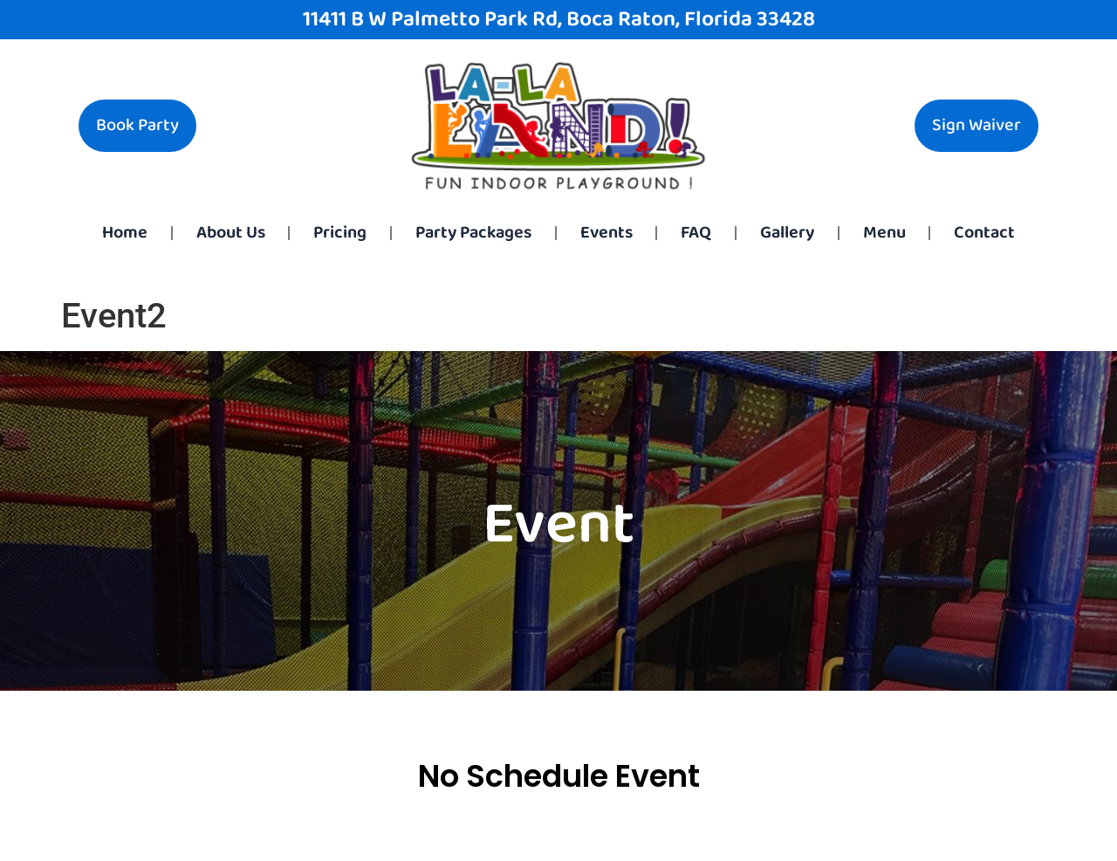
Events (606, 232)
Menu (884, 232)
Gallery (787, 232)
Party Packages (473, 232)
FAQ (696, 232)
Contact (984, 232)
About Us (230, 232)
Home (124, 232)
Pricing (340, 232)
